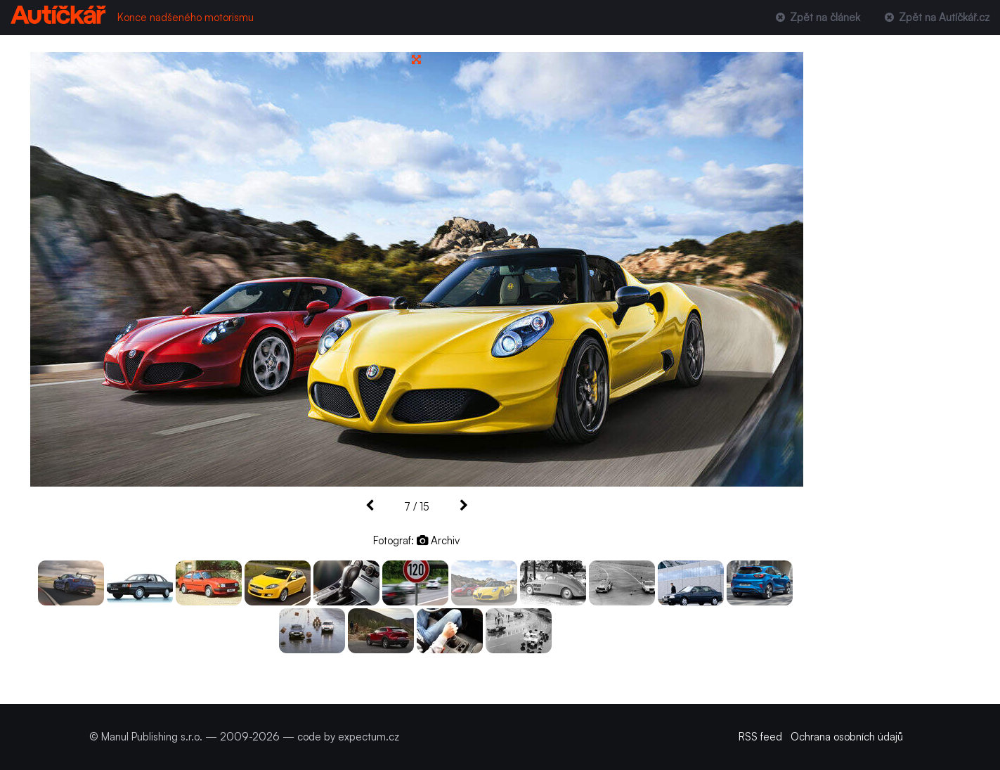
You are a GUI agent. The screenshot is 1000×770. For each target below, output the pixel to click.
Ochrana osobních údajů (847, 736)
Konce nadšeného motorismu (185, 17)
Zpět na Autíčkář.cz (936, 17)
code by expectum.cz (348, 736)
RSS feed (760, 736)
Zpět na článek (816, 17)
